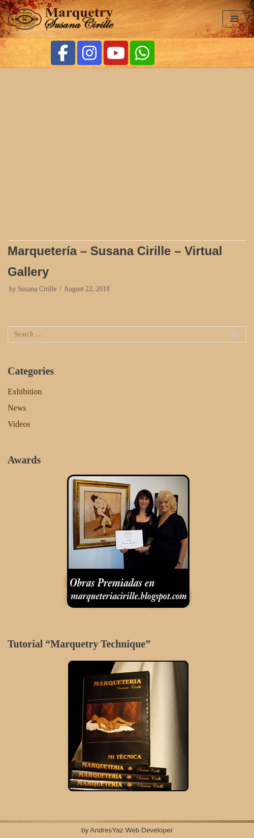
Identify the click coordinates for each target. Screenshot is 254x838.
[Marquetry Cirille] (63, 18)
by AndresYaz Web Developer (127, 830)
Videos (19, 424)
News (17, 408)
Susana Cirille (37, 289)
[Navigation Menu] (234, 18)
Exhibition (25, 391)
